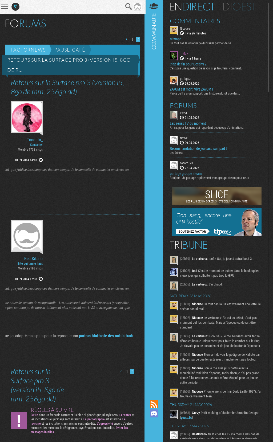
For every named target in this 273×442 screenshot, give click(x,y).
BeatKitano (33, 258)
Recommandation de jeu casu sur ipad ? (199, 148)
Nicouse (185, 28)
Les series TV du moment (188, 123)
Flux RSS (154, 404)
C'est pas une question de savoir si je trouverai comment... (207, 68)
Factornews (28, 50)
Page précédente (126, 39)
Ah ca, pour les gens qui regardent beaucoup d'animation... (207, 127)
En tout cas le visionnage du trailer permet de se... (202, 43)
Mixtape (176, 39)
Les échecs (177, 152)
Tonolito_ (35, 139)
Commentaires (195, 21)
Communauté (154, 195)
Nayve (184, 138)
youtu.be (187, 417)
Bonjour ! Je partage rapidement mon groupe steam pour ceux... (211, 177)
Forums (183, 105)
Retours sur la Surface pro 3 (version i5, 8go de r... (69, 65)
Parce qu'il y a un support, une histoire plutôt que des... (205, 93)
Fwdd (183, 113)
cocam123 (187, 163)
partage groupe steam (186, 173)
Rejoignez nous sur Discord (154, 413)
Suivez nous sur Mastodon (154, 422)
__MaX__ (186, 53)
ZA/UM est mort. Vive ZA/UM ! (191, 89)
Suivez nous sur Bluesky (154, 432)
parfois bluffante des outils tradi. (106, 335)
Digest (240, 7)
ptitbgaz (185, 78)
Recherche (128, 7)
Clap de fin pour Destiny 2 (188, 64)
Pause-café (69, 50)
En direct (192, 7)
